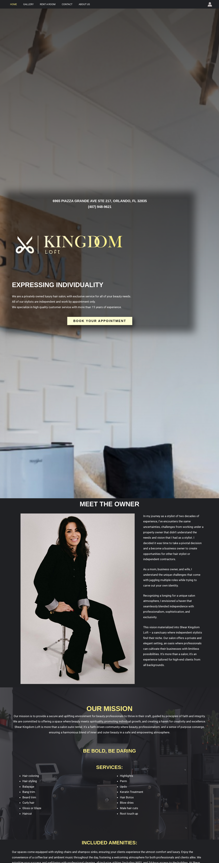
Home (12, 4)
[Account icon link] (210, 4)
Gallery (26, 4)
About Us (77, 4)
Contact (61, 4)
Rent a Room (43, 4)
